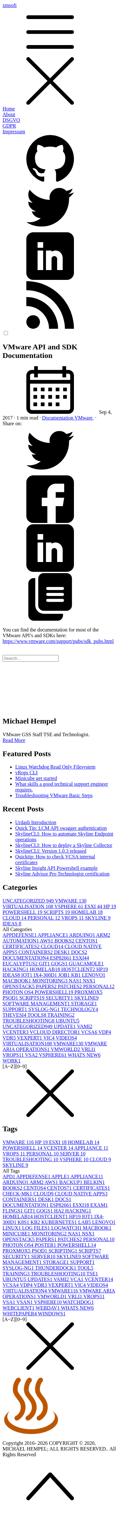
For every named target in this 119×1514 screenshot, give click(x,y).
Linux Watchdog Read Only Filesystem (55, 767)
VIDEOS (66, 1038)
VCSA (89, 1032)
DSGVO (11, 120)
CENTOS (87, 940)
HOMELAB (86, 912)
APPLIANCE (53, 935)
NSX (89, 980)
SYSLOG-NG (44, 1009)
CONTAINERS (36, 952)
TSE (92, 1273)
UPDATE (65, 1026)
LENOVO (93, 975)
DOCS (79, 952)
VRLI (88, 1049)
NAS (76, 980)
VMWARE (70, 900)
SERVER (72, 1153)
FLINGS (13, 1210)
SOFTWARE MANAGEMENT (37, 1003)
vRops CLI (26, 772)
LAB (85, 1222)
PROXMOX (88, 992)
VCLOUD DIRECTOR (55, 1032)
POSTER (46, 1245)
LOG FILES (36, 1228)
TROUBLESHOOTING (29, 1020)
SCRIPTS (57, 912)
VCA (77, 1279)
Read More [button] (14, 740)
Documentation (58, 417)
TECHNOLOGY (79, 1009)
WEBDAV (48, 1308)
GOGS (60, 963)
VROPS (73, 918)
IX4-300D (46, 975)
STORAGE (84, 1003)
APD (9, 1176)
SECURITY (60, 998)
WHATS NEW (84, 1055)
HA (59, 1210)
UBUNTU (68, 1020)
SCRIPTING (64, 1250)
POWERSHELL (23, 912)
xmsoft (59, 54)
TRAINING (60, 1015)
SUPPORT (15, 1009)
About (9, 114)
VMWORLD (66, 1049)
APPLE (60, 1176)
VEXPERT (30, 1038)
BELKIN (94, 1182)
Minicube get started (36, 778)
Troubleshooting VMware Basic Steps (54, 795)
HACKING (16, 969)
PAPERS (47, 986)
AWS (47, 940)
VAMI (84, 1026)
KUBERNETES (59, 1222)
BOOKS (65, 940)
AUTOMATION (21, 940)
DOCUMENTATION (26, 958)
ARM (103, 935)
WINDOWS (52, 1313)
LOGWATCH (67, 1228)
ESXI (93, 906)
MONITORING (50, 980)
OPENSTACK (19, 986)
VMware (84, 417)
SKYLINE (97, 918)
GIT (45, 963)
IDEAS (12, 923)
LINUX (12, 1228)
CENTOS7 (60, 1188)
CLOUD (15, 918)
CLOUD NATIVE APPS (81, 1193)
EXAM (99, 1205)
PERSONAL (44, 918)
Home (9, 108)
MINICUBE (17, 1233)
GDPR (9, 126)
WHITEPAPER (20, 1313)
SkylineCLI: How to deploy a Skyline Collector (63, 845)
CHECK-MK (18, 1193)
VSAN (25, 1302)
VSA (32, 1055)
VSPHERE (69, 906)
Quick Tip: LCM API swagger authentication (61, 828)
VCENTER (16, 1032)
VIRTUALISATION (28, 906)
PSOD (11, 998)
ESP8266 (61, 958)
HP (109, 906)
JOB (64, 975)
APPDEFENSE (20, 935)
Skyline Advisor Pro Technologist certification (62, 873)
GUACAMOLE (86, 963)
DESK (62, 952)
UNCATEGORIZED (29, 900)
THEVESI (15, 1015)
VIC (49, 1038)
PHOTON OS (19, 992)
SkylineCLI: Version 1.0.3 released (50, 851)
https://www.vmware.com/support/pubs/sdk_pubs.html (58, 641)
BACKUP (71, 1182)
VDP (104, 1032)
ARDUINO (82, 935)
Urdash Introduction (35, 822)
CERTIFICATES (22, 946)
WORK (12, 1060)
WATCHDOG (78, 1302)
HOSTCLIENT (78, 969)
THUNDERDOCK (56, 1268)
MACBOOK (17, 980)
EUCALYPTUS (21, 963)
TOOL (85, 1268)
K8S (24, 1222)
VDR (10, 1038)
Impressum (14, 131)
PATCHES (70, 986)
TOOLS (37, 1015)
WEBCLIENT (19, 1308)
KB (76, 975)
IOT (27, 975)
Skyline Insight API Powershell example (56, 868)
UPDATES (41, 1279)
